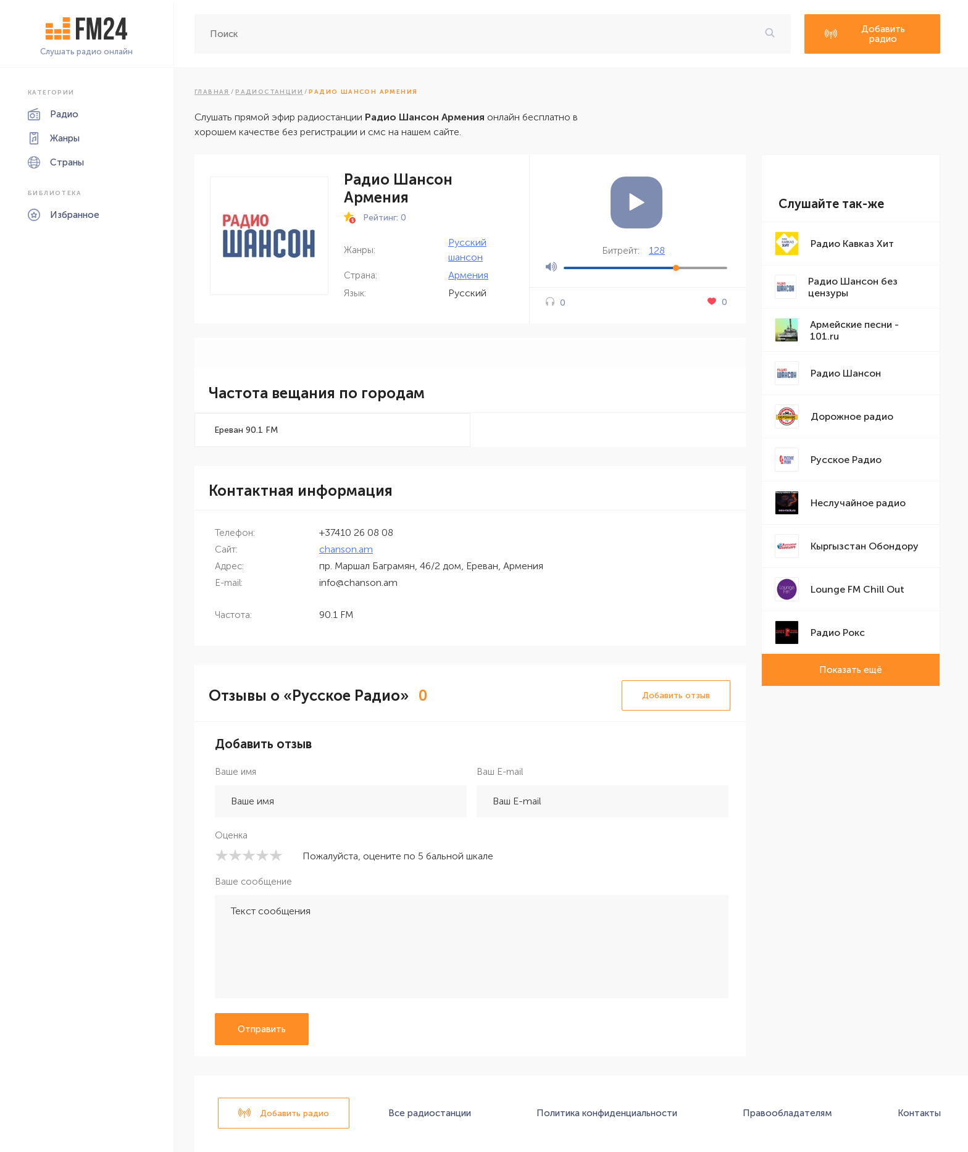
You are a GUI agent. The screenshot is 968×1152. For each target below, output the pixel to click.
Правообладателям (787, 1113)
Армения (468, 275)
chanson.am (346, 549)
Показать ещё (850, 669)
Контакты (919, 1113)
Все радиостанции (429, 1113)
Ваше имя (235, 771)
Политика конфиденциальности (606, 1113)
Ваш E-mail (500, 771)
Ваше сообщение (253, 881)
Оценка (231, 835)
